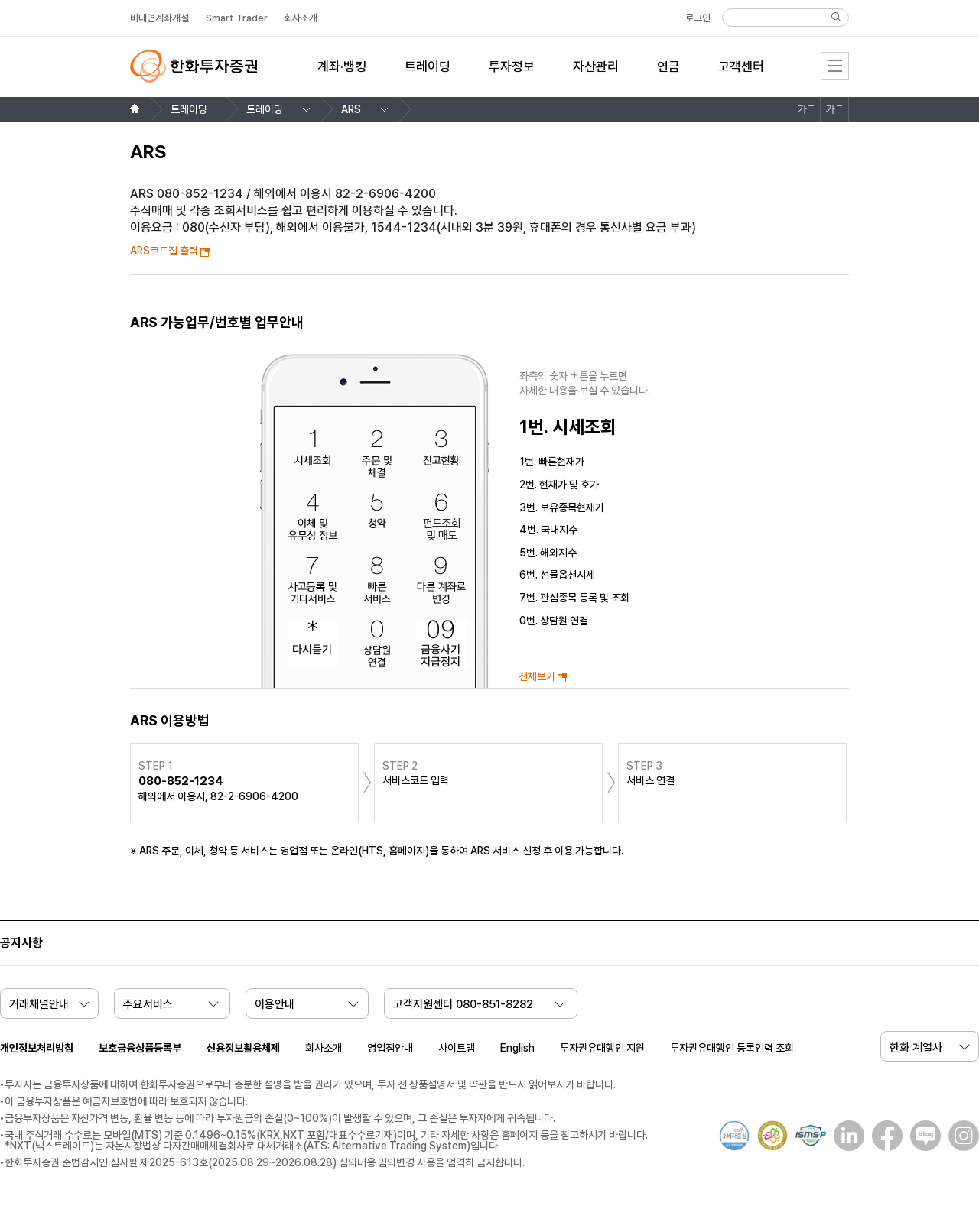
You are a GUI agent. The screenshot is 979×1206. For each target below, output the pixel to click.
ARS (351, 109)
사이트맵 (456, 1048)
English (517, 1048)
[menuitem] (341, 75)
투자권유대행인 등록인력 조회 (732, 1048)
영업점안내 (390, 1048)
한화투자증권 (193, 66)
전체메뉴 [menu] (835, 66)
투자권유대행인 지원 (602, 1047)
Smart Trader (237, 18)
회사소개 (323, 1048)
